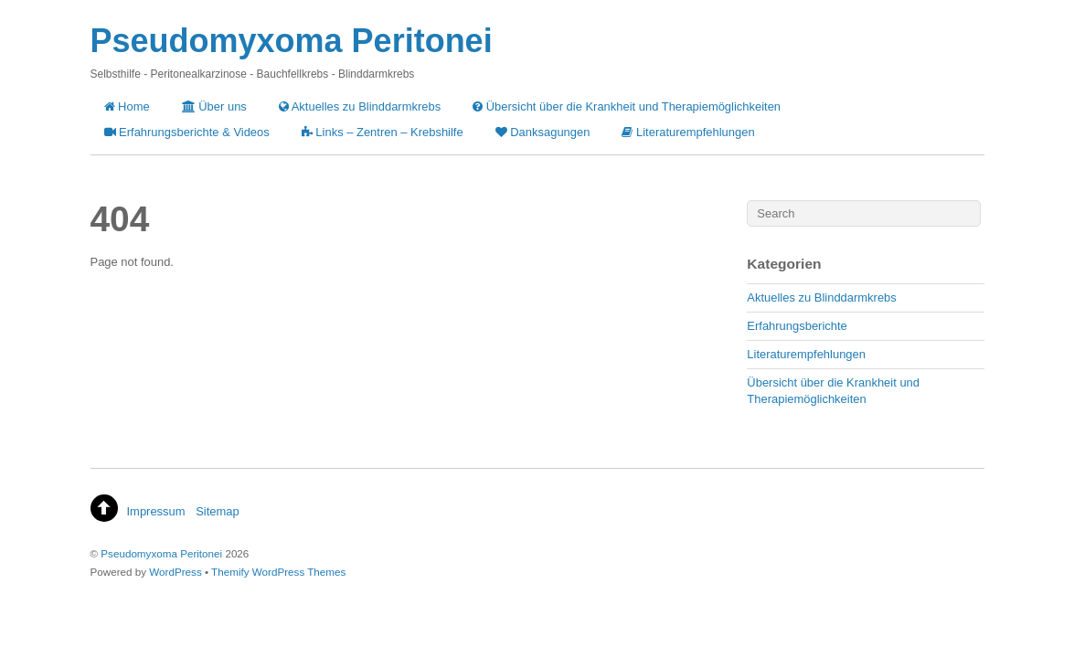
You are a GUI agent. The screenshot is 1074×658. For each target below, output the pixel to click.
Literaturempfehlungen (688, 132)
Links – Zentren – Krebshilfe (382, 132)
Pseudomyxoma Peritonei (161, 553)
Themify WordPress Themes (278, 572)
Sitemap (217, 511)
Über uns (214, 106)
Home (127, 106)
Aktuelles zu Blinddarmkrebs (360, 106)
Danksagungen (542, 132)
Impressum (156, 511)
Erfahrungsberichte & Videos (187, 132)
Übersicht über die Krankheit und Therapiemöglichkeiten (627, 106)
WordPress (175, 572)
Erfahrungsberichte (796, 326)
